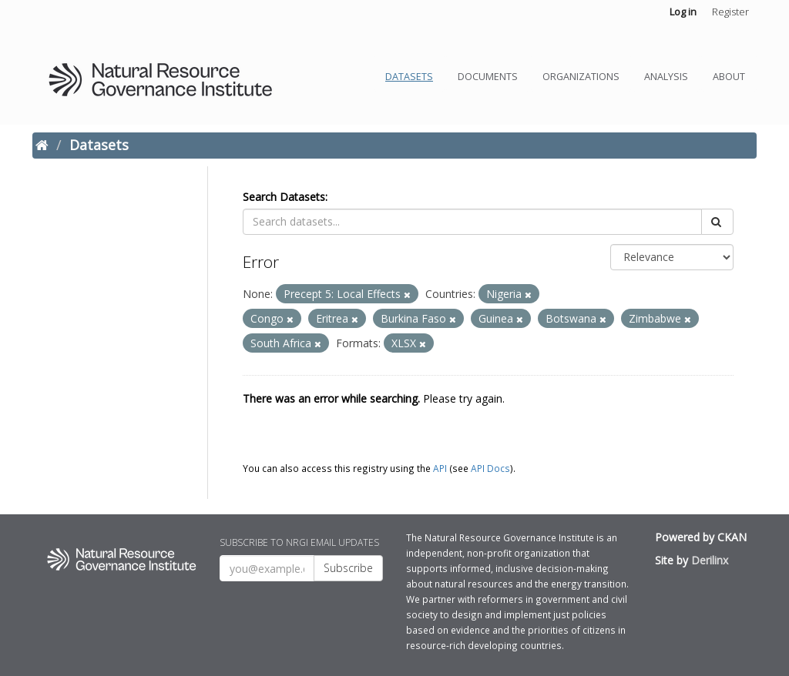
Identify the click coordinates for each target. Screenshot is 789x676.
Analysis (666, 76)
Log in (683, 11)
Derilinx (709, 560)
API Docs (490, 468)
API (440, 468)
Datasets (409, 76)
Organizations (580, 76)
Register (730, 11)
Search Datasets (284, 196)
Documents (488, 76)
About (729, 76)
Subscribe (348, 568)
